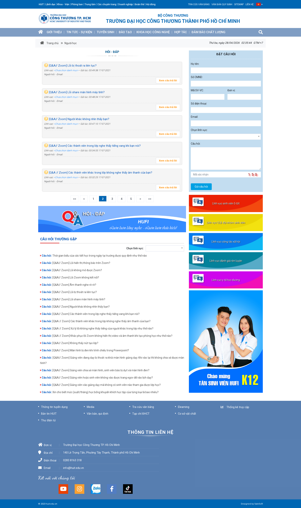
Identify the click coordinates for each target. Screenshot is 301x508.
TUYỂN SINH (105, 32)
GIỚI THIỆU (54, 32)
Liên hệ (250, 4)
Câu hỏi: (195, 143)
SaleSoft (258, 504)
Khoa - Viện (63, 4)
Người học (70, 43)
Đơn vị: (231, 90)
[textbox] (164, 248)
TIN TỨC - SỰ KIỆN (79, 32)
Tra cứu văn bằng (199, 4)
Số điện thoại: (199, 103)
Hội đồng (150, 4)
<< (74, 199)
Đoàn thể (139, 4)
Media (90, 407)
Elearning (183, 407)
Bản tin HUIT (49, 413)
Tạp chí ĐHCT (141, 413)
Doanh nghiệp (125, 4)
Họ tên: (195, 63)
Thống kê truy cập (235, 407)
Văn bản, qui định (97, 413)
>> (149, 199)
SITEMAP (239, 4)
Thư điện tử (48, 420)
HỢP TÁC (180, 32)
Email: (194, 116)
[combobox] (165, 248)
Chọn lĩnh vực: (135, 248)
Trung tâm (90, 4)
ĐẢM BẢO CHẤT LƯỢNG (208, 32)
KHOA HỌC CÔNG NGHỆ (153, 32)
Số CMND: (197, 77)
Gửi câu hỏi (201, 186)
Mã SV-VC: (197, 90)
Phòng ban (77, 4)
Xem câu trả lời (168, 80)
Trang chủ (49, 43)
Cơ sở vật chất (187, 413)
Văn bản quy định (222, 4)
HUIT (41, 4)
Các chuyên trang (107, 4)
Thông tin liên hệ (150, 432)
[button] (258, 4)
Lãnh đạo (50, 4)
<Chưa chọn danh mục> (66, 70)
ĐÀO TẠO (125, 32)
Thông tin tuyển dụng (54, 407)
